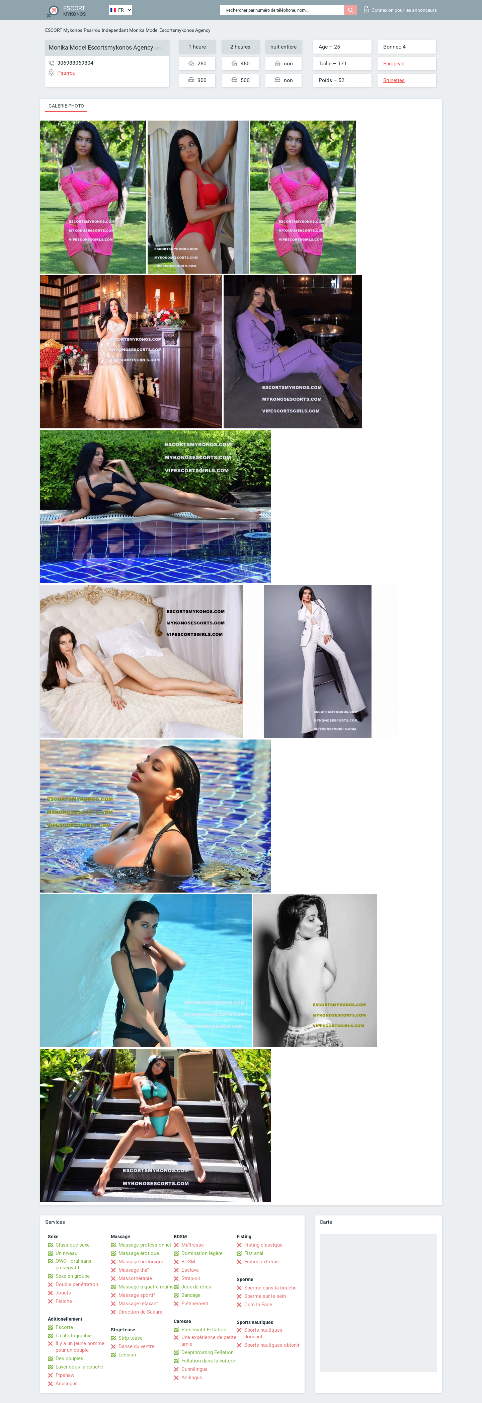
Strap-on (190, 1278)
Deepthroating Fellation (207, 1352)
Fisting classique (263, 1245)
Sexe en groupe (73, 1276)
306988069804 (75, 63)
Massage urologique (141, 1262)
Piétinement (194, 1304)
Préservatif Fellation (203, 1330)
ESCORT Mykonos (63, 30)
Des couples (69, 1358)
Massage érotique (138, 1253)
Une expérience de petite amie (208, 1340)
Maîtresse (192, 1245)
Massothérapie (135, 1278)
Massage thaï (133, 1270)
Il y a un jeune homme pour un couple (80, 1346)
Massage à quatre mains (146, 1287)
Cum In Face (258, 1305)
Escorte (64, 1327)
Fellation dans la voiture (208, 1361)
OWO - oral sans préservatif (73, 1264)
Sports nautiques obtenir (272, 1345)
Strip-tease (130, 1338)
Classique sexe (73, 1245)
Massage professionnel (144, 1245)
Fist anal (253, 1253)
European (393, 64)
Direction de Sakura (140, 1312)
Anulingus (67, 1384)
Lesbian (127, 1355)
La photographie (74, 1336)
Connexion (400, 9)
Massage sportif (136, 1295)
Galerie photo (66, 106)
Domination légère (202, 1253)
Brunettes (394, 80)
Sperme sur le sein (265, 1296)
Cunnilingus (194, 1369)
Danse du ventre (136, 1346)
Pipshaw (65, 1375)
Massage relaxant (138, 1304)
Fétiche (64, 1301)
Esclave (190, 1270)
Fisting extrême (261, 1262)
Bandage (190, 1295)
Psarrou (92, 30)
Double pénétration (77, 1284)
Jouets (63, 1293)
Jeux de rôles (196, 1287)
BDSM (188, 1262)
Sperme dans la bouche (270, 1288)
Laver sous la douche (79, 1367)
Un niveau (66, 1253)
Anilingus (191, 1378)
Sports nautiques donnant (263, 1333)
